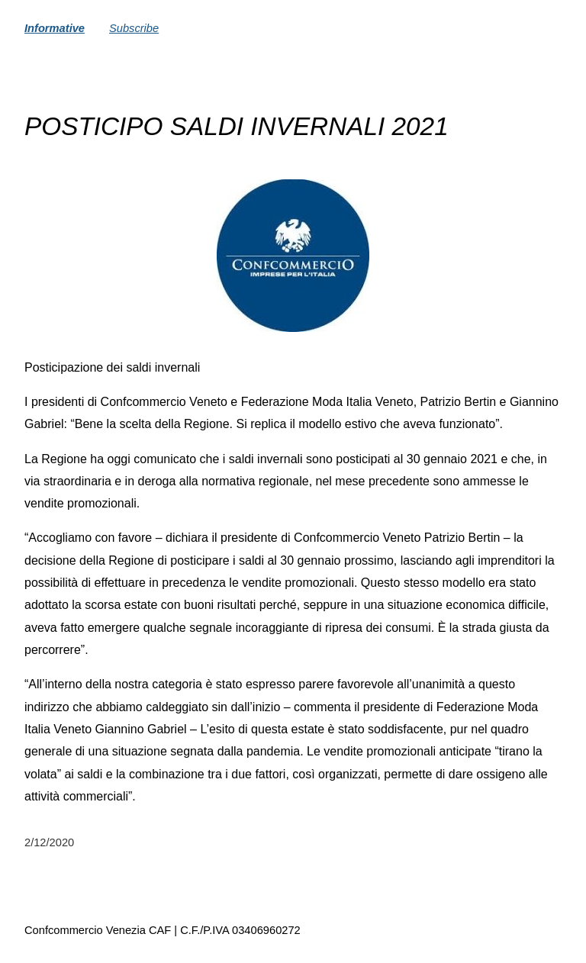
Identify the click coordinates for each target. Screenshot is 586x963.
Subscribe (134, 28)
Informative (54, 28)
